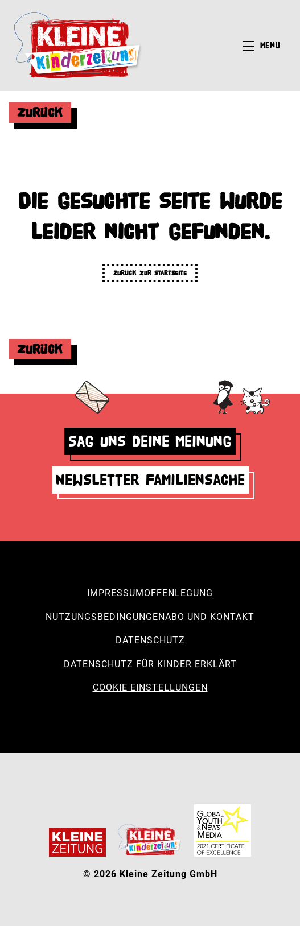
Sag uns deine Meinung (150, 441)
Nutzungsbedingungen (105, 616)
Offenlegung (178, 593)
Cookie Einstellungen (150, 687)
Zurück (40, 112)
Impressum (115, 593)
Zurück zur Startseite (150, 272)
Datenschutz (150, 640)
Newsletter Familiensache (150, 480)
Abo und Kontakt (209, 616)
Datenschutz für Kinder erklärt (150, 664)
